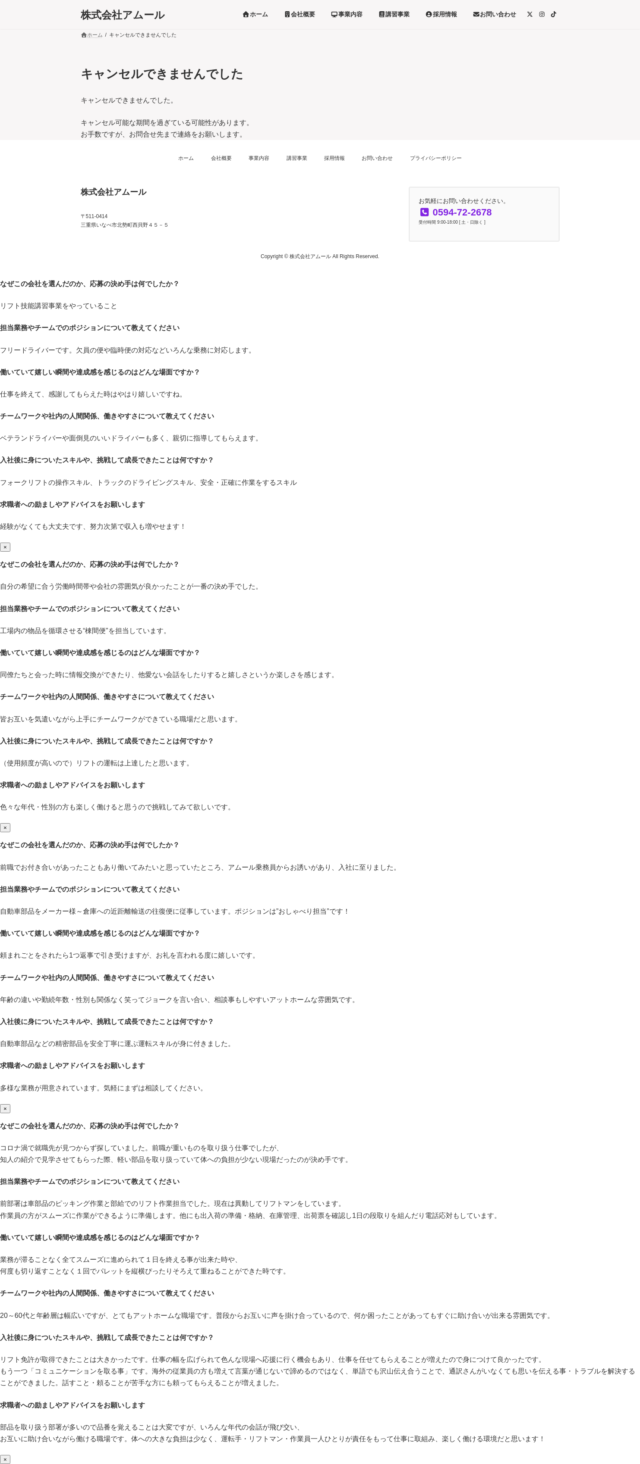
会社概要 (221, 158)
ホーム (186, 158)
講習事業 (297, 158)
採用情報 (334, 158)
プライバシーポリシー (436, 158)
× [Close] (5, 547)
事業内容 (259, 158)
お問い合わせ (377, 158)
